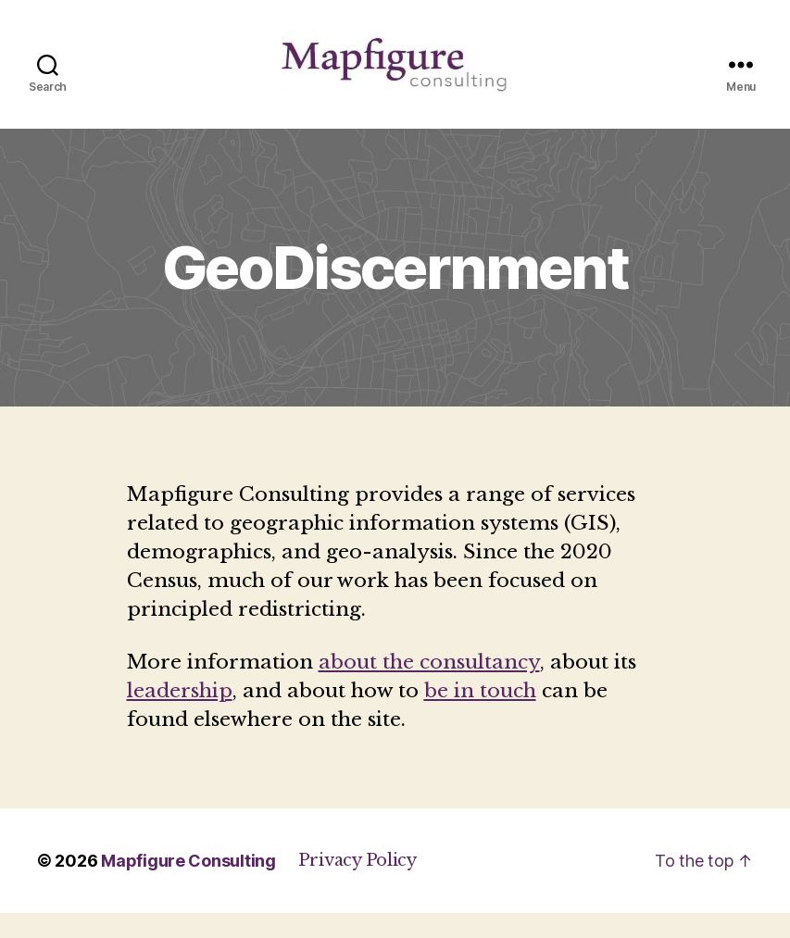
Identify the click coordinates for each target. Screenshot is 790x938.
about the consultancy (429, 687)
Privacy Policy (357, 885)
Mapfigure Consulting (188, 885)
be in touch (480, 716)
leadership (179, 716)
